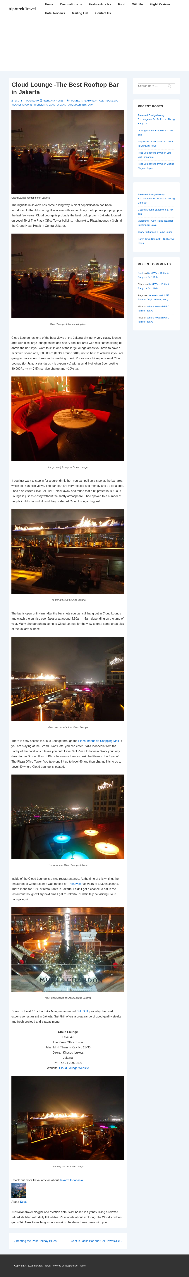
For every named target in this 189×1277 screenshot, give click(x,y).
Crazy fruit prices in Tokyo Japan (155, 232)
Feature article (94, 100)
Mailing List (80, 13)
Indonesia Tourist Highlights (29, 105)
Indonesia (111, 100)
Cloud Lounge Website (74, 1068)
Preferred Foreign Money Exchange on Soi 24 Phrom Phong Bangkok (156, 119)
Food (121, 4)
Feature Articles (100, 4)
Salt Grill (82, 1011)
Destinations (71, 4)
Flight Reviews (160, 4)
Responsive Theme (75, 1265)
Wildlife (137, 4)
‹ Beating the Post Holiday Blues (35, 1241)
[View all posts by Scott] (17, 100)
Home (49, 4)
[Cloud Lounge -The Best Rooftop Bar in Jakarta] (53, 100)
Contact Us (103, 13)
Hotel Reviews (55, 13)
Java (90, 105)
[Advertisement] (94, 45)
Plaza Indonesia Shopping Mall (98, 740)
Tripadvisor (75, 883)
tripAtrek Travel (22, 9)
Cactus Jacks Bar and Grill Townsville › (96, 1241)
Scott (23, 1201)
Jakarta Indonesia (71, 1180)
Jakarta (54, 105)
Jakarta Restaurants (73, 105)
